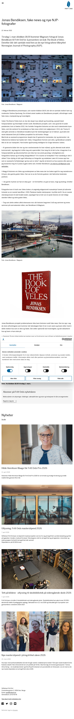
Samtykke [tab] (12, 345)
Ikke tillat (14, 378)
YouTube (15, 703)
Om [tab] (61, 345)
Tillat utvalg (37, 378)
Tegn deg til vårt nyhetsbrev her (11, 699)
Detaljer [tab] (37, 345)
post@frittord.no (11, 692)
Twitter (7, 703)
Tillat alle (60, 378)
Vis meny (3, 3)
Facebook (3, 703)
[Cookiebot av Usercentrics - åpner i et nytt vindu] (63, 339)
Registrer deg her (8, 401)
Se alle (4, 419)
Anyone (15, 710)
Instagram (11, 703)
